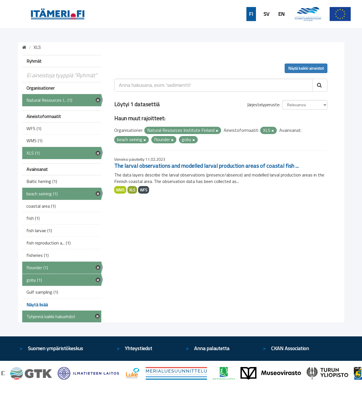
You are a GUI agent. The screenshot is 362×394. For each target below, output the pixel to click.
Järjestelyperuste (263, 104)
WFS (143, 190)
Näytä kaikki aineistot (306, 68)
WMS (120, 190)
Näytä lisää (37, 304)
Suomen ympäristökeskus (55, 348)
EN (281, 14)
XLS (132, 190)
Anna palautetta (211, 348)
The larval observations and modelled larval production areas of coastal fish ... (206, 165)
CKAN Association (290, 348)
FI (251, 14)
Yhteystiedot (138, 348)
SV (266, 14)
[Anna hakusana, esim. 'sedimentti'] (213, 85)
